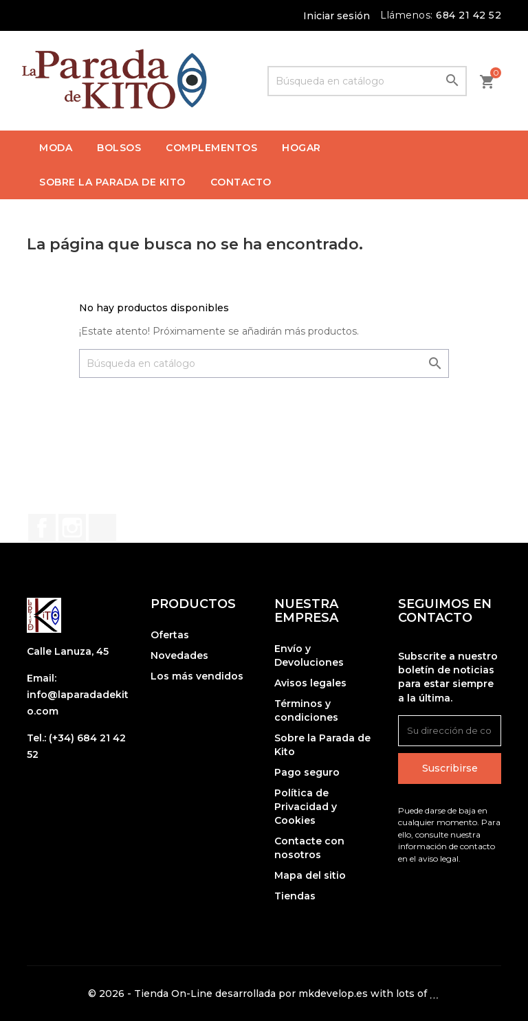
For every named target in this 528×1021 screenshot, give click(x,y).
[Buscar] (367, 81)
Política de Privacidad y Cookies (305, 807)
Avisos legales (310, 683)
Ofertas (170, 635)
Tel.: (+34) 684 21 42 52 (76, 746)
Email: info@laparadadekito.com (78, 694)
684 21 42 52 (468, 15)
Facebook (42, 527)
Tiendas (295, 896)
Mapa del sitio (310, 875)
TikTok (102, 527)
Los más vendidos (197, 676)
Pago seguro (307, 772)
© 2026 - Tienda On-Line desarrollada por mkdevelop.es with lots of (263, 993)
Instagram (72, 527)
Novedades (179, 655)
